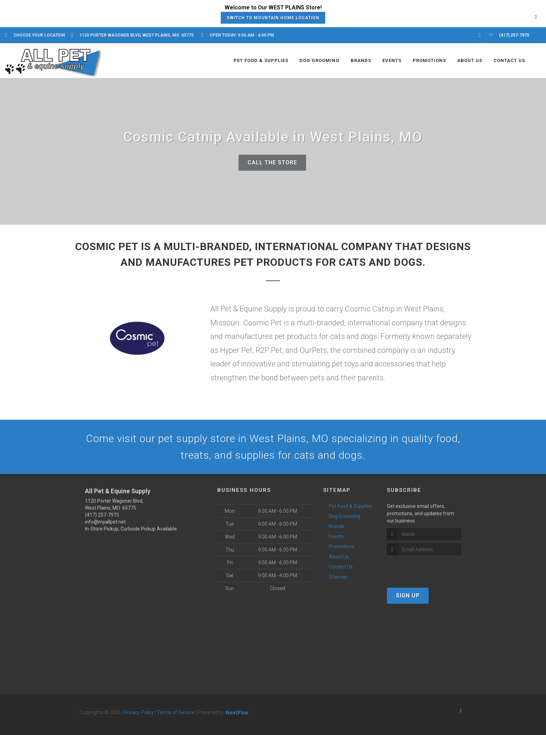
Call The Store (272, 162)
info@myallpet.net (105, 522)
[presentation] (424, 568)
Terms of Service (176, 712)
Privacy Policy (139, 712)
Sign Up (408, 595)
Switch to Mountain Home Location (273, 17)
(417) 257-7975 (102, 515)
